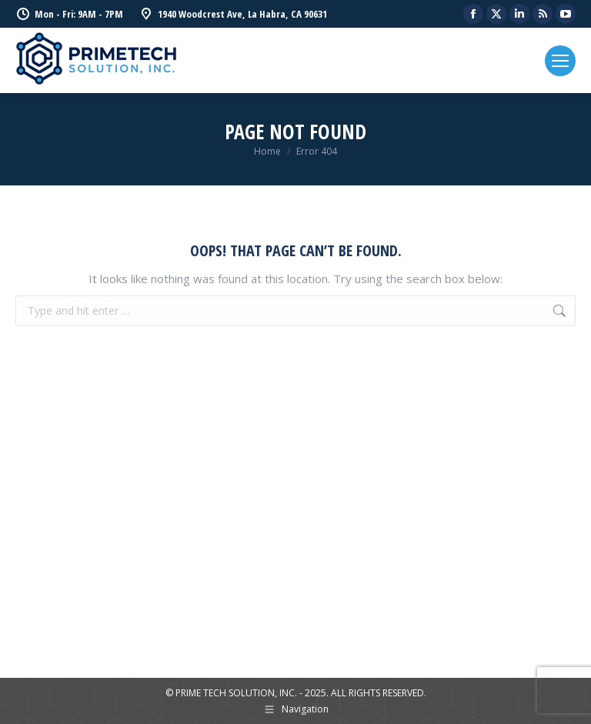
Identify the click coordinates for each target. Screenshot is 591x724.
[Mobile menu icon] (560, 60)
